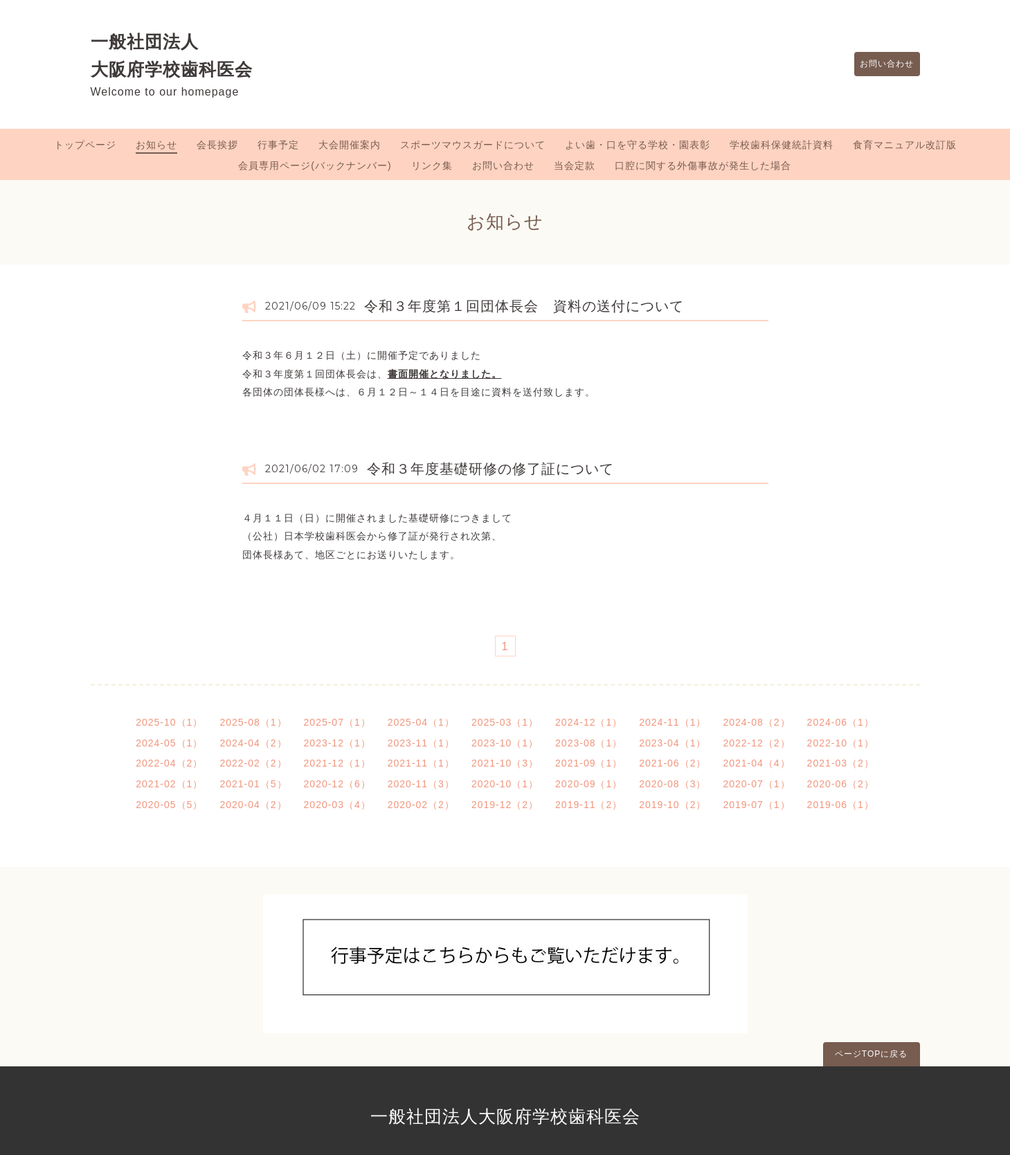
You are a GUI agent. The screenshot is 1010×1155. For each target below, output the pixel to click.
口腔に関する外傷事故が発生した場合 (703, 165)
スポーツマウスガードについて (472, 144)
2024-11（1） (672, 722)
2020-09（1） (588, 783)
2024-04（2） (253, 743)
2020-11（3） (421, 783)
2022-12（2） (756, 743)
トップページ (85, 144)
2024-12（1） (588, 722)
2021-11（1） (421, 763)
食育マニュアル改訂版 (905, 144)
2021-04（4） (756, 763)
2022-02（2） (253, 763)
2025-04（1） (421, 722)
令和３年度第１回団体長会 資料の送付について (524, 306)
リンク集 (432, 165)
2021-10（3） (505, 763)
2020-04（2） (253, 804)
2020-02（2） (421, 804)
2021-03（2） (840, 763)
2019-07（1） (756, 804)
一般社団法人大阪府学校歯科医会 (505, 1116)
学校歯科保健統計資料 (781, 144)
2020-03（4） (337, 804)
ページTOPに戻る (871, 1054)
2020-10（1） (505, 783)
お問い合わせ (880, 64)
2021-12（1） (337, 763)
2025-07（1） (337, 722)
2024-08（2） (756, 722)
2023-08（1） (588, 743)
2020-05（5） (169, 804)
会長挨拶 (217, 144)
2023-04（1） (672, 743)
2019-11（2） (588, 804)
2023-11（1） (421, 743)
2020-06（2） (840, 783)
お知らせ (156, 144)
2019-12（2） (505, 804)
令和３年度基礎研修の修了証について (490, 468)
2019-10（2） (672, 804)
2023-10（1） (505, 743)
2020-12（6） (337, 783)
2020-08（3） (672, 783)
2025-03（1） (505, 722)
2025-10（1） (169, 722)
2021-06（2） (672, 763)
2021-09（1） (588, 763)
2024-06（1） (840, 722)
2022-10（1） (840, 743)
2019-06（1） (840, 804)
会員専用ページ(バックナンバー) (314, 165)
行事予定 (278, 144)
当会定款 (574, 165)
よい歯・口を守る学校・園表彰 (637, 144)
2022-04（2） (169, 763)
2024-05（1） (169, 743)
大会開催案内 (349, 144)
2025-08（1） (253, 722)
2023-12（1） (337, 743)
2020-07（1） (756, 783)
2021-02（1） (169, 783)
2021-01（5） (253, 783)
